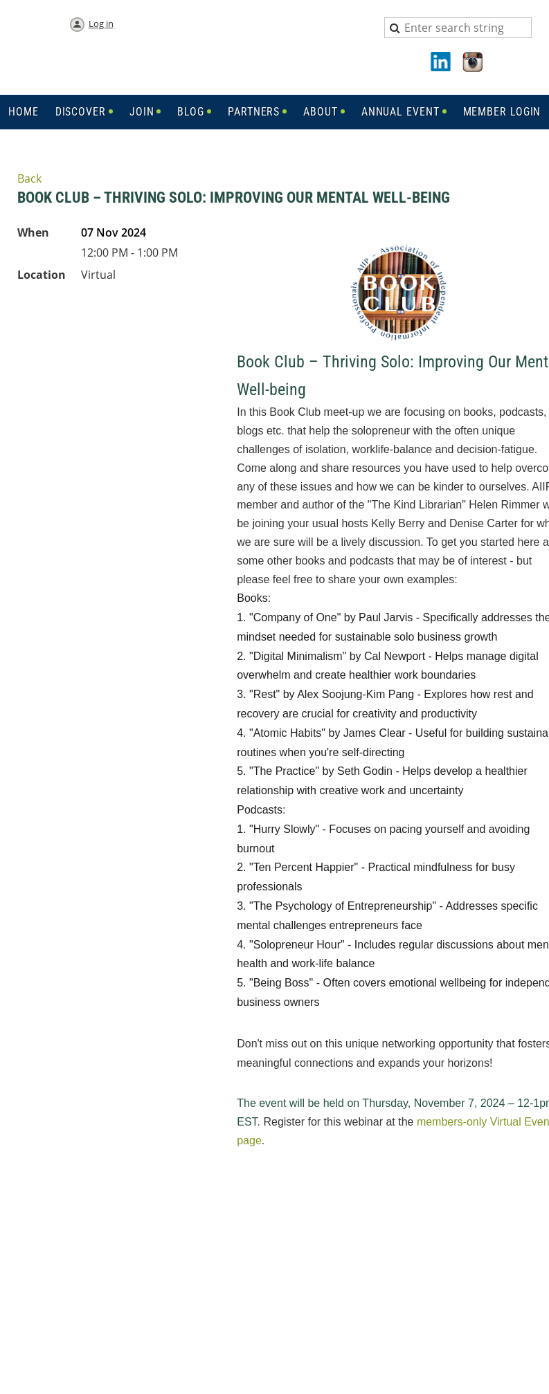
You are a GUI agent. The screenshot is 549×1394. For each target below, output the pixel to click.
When (33, 232)
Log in (101, 23)
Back (29, 178)
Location (41, 274)
